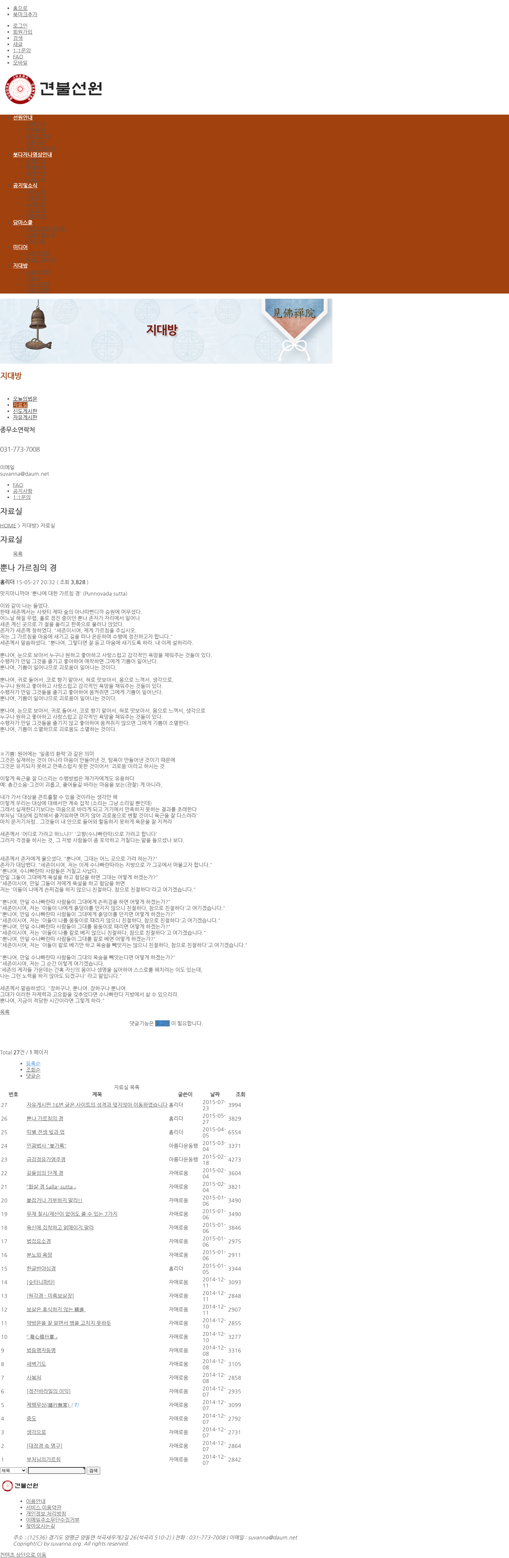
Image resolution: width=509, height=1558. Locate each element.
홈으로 (20, 8)
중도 (31, 1418)
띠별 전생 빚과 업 (46, 1132)
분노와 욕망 (39, 1255)
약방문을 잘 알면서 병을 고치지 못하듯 (69, 1323)
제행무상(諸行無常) (49, 1405)
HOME (8, 525)
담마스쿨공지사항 (45, 229)
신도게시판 (38, 284)
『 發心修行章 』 (42, 1337)
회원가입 (22, 32)
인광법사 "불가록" (47, 1146)
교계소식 (35, 204)
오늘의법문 (38, 272)
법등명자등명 (41, 1350)
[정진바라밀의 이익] (49, 1391)
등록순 (33, 1064)
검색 (18, 38)
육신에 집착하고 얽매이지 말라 (60, 1228)
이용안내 (35, 1501)
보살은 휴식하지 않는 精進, (56, 1309)
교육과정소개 (40, 235)
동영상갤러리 (40, 260)
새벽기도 (36, 1364)
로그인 (20, 26)
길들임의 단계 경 (45, 1173)
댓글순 (33, 1076)
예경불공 (35, 167)
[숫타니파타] (41, 1282)
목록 (18, 554)
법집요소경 (39, 1241)
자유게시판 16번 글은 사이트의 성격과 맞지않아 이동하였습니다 (97, 1105)
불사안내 (35, 173)
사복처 (34, 1378)
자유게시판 (38, 290)
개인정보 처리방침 (46, 1514)
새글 (18, 44)
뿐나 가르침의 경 (45, 1118)
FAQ (18, 57)
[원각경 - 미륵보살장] (50, 1296)
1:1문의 (22, 50)
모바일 (20, 63)
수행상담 (35, 179)
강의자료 (35, 241)
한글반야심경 (41, 1268)
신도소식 (35, 210)
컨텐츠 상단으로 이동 (23, 1555)
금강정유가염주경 (46, 1159)
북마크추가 (25, 14)
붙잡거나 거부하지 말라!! (54, 1200)
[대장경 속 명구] (44, 1446)
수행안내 (35, 161)
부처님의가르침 (44, 1459)
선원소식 (35, 198)
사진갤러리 (38, 253)
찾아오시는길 (40, 148)
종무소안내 (38, 136)
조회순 (33, 1070)
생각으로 (36, 1432)
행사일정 (35, 216)
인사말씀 (35, 130)
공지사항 (35, 192)
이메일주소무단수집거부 (53, 1520)
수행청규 (35, 142)
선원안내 (35, 124)
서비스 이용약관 (43, 1507)
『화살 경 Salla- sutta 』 (51, 1187)
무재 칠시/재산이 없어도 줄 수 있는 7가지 (72, 1214)
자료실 (33, 278)
